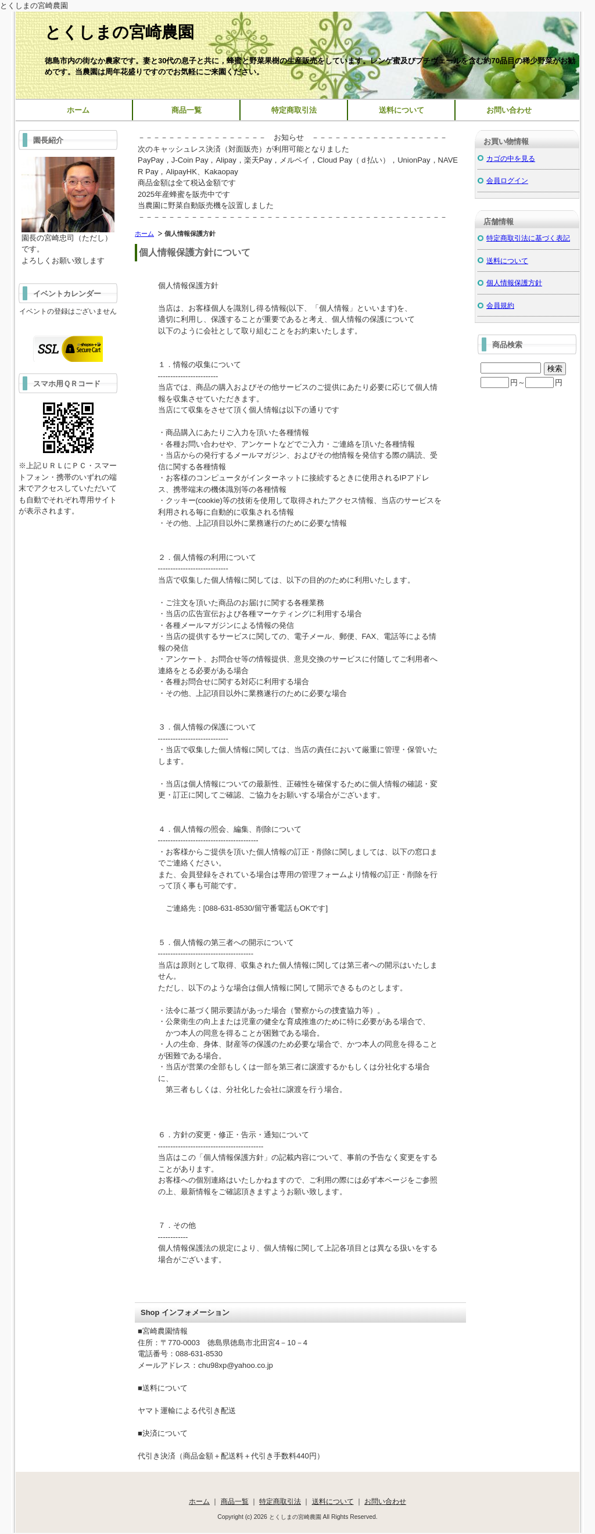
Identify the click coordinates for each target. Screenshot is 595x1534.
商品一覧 (186, 110)
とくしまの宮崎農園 (119, 32)
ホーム (78, 110)
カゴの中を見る (510, 158)
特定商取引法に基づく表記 (528, 238)
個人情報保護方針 (514, 282)
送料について (401, 110)
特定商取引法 (294, 110)
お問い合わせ (509, 110)
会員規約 (500, 305)
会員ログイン (507, 180)
